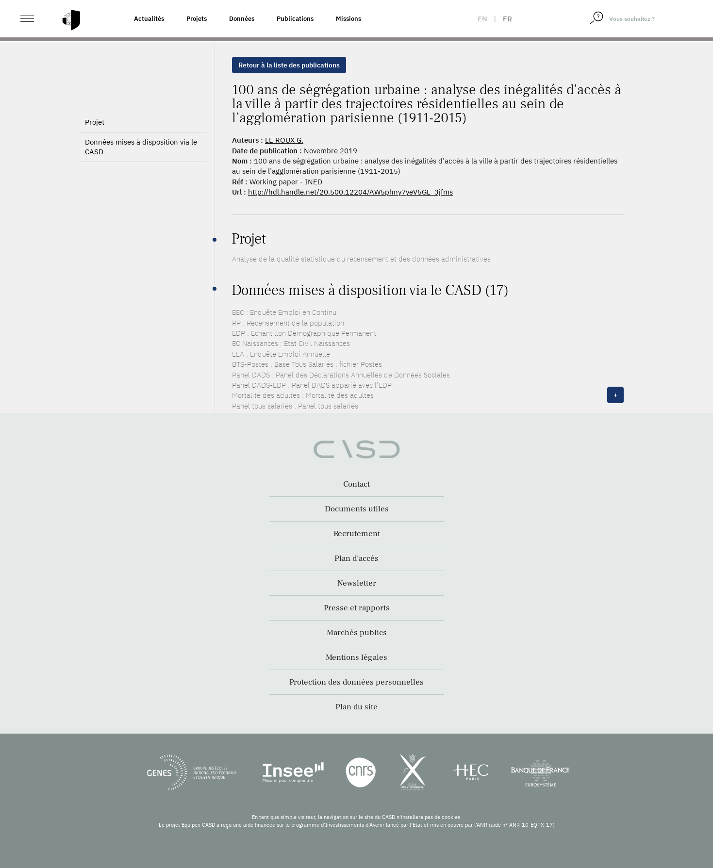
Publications (295, 18)
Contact (356, 484)
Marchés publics (357, 632)
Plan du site (356, 707)
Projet (94, 122)
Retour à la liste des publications (289, 65)
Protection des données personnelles (356, 682)
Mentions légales (356, 657)
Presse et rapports (357, 608)
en (482, 18)
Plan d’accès (356, 558)
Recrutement (356, 533)
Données (241, 18)
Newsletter (356, 583)
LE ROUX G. (284, 140)
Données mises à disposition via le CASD (141, 146)
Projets (196, 18)
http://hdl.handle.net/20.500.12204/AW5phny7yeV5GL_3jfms (350, 192)
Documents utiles (357, 509)
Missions (348, 18)
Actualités (149, 18)
